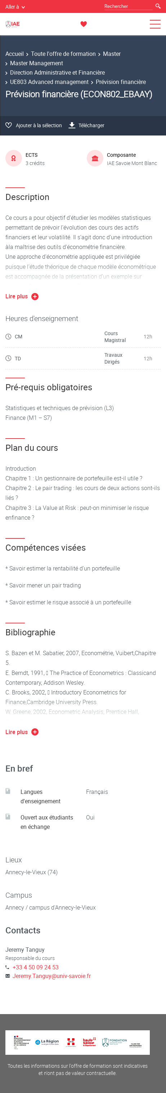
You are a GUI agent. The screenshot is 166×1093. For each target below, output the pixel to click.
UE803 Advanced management (49, 82)
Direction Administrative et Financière (57, 72)
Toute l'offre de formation (63, 54)
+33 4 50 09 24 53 (36, 967)
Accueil (14, 54)
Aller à (15, 6)
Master (112, 54)
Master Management (36, 63)
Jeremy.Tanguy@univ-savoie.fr (52, 976)
